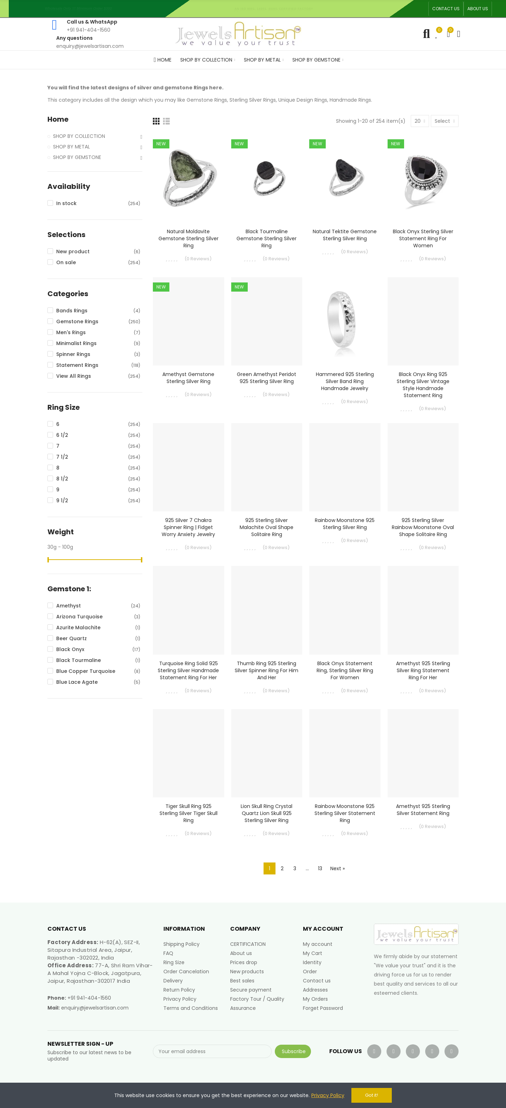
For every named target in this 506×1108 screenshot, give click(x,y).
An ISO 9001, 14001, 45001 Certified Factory (276, 9)
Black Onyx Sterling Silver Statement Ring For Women (423, 238)
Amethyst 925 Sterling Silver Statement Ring (423, 810)
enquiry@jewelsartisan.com (95, 1007)
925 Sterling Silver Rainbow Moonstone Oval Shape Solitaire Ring (423, 527)
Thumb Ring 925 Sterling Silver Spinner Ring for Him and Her (266, 670)
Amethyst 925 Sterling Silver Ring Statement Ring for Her (423, 670)
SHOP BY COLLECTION (79, 136)
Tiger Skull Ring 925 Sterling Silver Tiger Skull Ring (189, 813)
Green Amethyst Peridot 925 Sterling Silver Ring (266, 378)
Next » (337, 868)
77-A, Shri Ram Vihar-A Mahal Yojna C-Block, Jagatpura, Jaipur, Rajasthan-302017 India (100, 973)
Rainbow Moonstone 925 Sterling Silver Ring (345, 524)
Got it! (371, 1095)
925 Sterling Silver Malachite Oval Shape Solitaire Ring (266, 527)
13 (320, 868)
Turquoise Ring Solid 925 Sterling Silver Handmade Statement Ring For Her (188, 670)
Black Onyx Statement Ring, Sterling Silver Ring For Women (345, 670)
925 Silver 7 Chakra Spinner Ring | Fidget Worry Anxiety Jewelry (188, 527)
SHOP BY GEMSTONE (77, 157)
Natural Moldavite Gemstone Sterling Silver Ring (188, 238)
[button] (445, 8)
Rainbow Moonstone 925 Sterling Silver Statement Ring (344, 813)
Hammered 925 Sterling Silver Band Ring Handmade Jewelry (345, 381)
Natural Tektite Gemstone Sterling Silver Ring (345, 235)
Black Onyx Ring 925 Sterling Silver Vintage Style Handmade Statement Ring (423, 385)
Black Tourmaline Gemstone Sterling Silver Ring (266, 238)
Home (58, 119)
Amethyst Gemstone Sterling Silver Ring (188, 378)
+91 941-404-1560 (89, 997)
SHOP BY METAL (71, 146)
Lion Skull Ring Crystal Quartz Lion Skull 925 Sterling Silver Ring (266, 813)
